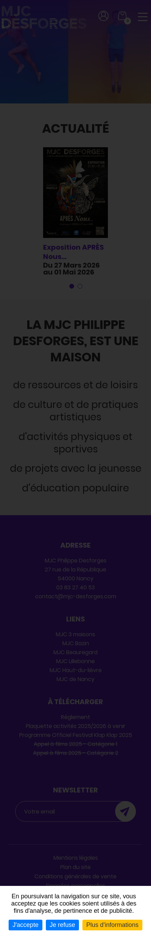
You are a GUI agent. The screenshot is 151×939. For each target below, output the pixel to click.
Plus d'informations (112, 924)
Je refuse (62, 924)
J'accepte (25, 924)
